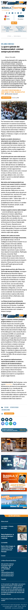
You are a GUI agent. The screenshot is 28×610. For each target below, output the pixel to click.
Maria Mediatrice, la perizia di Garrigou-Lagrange (7, 536)
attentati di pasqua (14, 407)
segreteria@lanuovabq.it (7, 574)
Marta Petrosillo (10, 57)
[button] (14, 23)
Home (9, 36)
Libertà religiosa (17, 36)
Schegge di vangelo (7, 27)
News (8, 16)
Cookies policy (13, 599)
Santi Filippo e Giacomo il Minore (20, 28)
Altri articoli (14, 515)
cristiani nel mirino (6, 409)
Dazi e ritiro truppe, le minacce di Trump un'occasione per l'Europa (8, 548)
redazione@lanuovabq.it (7, 572)
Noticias (8, 19)
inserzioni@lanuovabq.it (7, 575)
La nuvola (4, 542)
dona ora (21, 16)
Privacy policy (4, 599)
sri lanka (6, 407)
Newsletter (21, 19)
